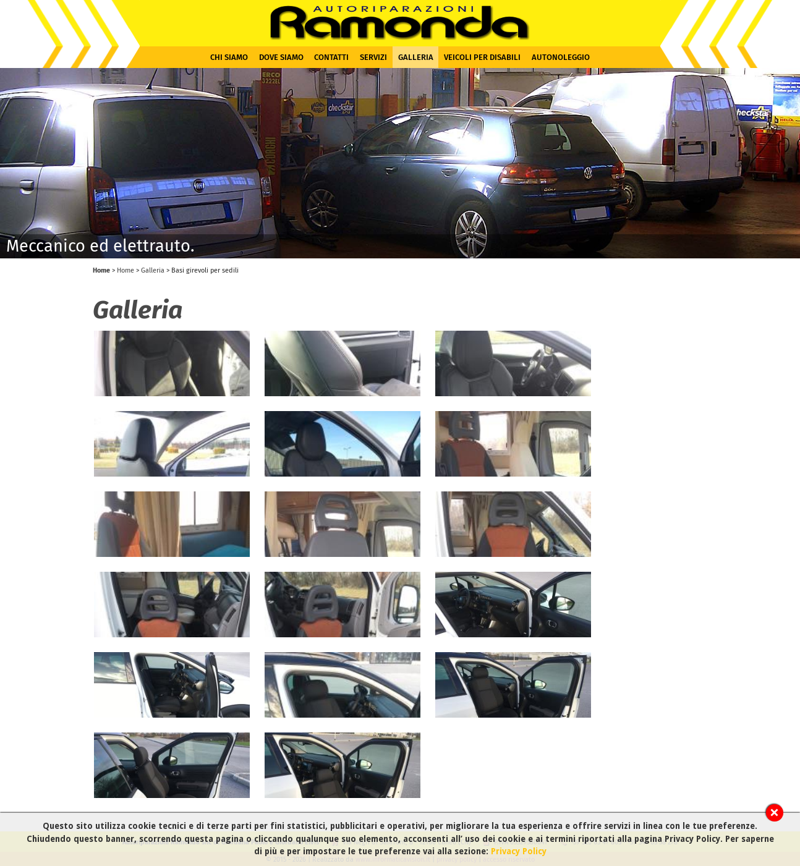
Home (101, 270)
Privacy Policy (519, 851)
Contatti (331, 57)
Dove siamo (281, 57)
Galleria (415, 57)
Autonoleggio (561, 57)
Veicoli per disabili (482, 57)
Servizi (373, 57)
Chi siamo (229, 57)
